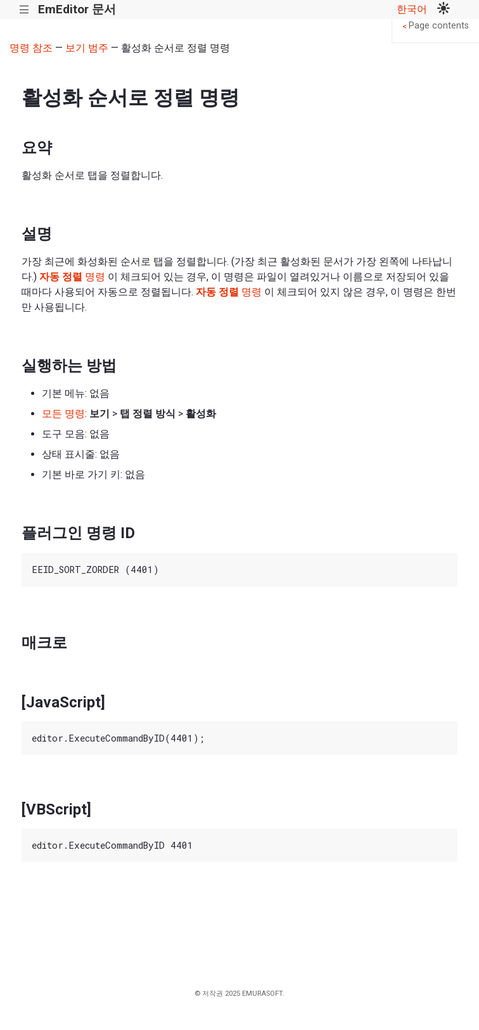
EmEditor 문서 (77, 9)
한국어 (412, 9)
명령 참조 (31, 48)
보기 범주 (86, 48)
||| (24, 9)
